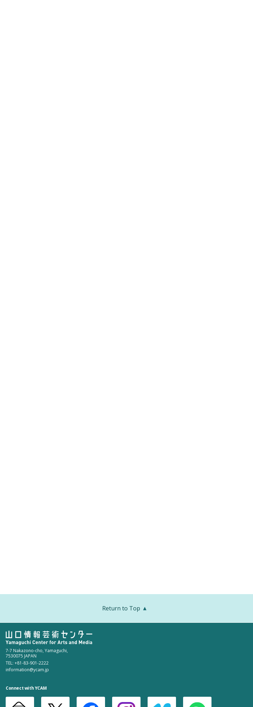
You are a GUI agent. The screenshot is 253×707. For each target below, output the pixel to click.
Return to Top (126, 609)
